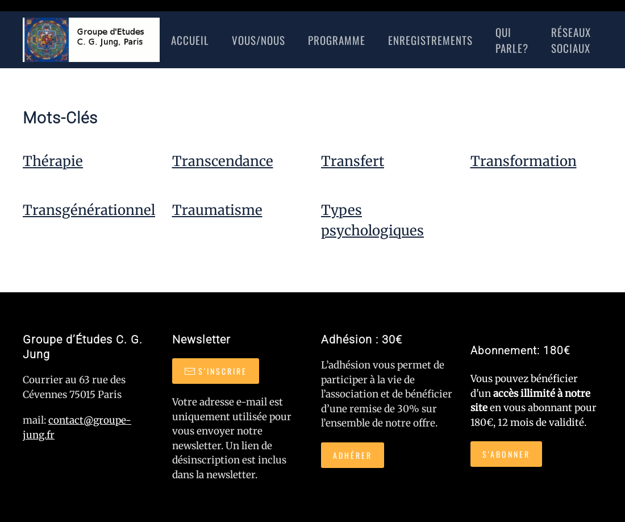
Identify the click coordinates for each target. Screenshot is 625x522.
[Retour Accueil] (91, 39)
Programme (336, 40)
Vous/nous (258, 40)
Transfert (352, 161)
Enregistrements (430, 40)
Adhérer (352, 455)
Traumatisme (217, 210)
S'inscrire (215, 371)
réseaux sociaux (571, 40)
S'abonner (506, 454)
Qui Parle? (511, 40)
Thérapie (53, 161)
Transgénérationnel (89, 210)
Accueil (190, 40)
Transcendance (222, 161)
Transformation (523, 161)
